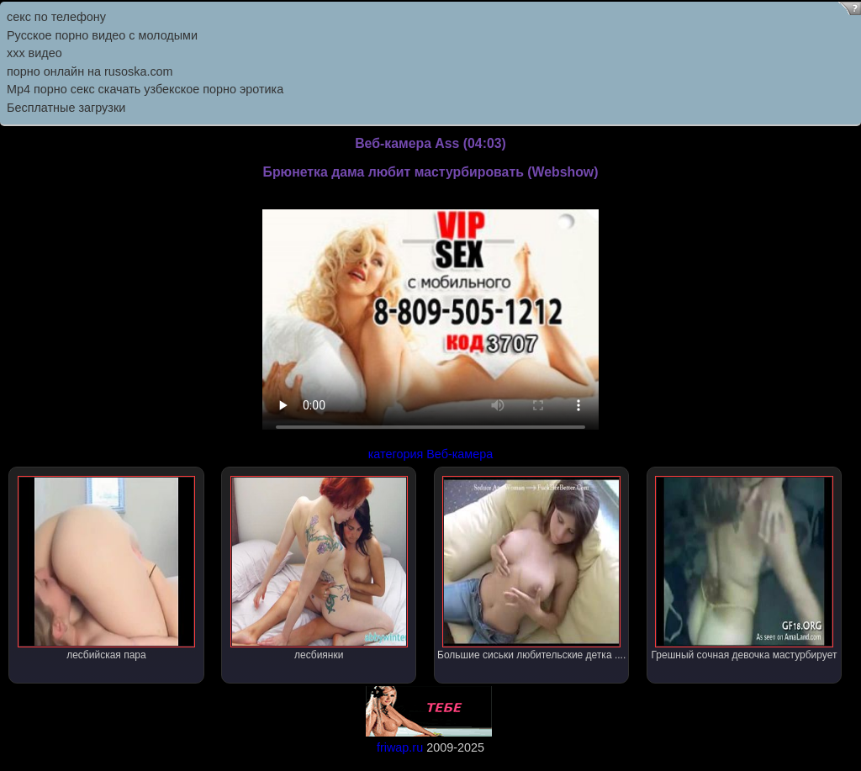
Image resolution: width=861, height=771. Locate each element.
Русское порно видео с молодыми (102, 35)
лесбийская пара (106, 568)
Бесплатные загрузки (66, 107)
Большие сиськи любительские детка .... (531, 568)
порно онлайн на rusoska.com (90, 71)
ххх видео (34, 53)
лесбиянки (319, 568)
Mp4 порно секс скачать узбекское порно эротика (145, 89)
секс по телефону (56, 17)
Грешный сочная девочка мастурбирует (744, 568)
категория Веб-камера (431, 454)
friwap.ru (400, 747)
